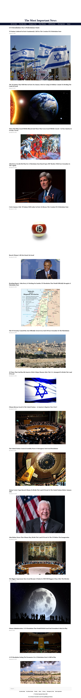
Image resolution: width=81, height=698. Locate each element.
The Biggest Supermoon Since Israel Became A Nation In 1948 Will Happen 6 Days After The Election (39, 579)
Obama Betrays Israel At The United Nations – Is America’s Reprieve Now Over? (33, 407)
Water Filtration (42, 23)
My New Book (14, 23)
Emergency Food (32, 23)
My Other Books (22, 23)
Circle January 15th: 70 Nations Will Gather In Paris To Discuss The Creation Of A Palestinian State (38, 207)
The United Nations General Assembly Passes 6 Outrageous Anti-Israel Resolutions (33, 448)
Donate (68, 23)
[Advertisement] (40, 10)
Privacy (44, 691)
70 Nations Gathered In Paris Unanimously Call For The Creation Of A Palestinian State (35, 31)
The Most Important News (41, 20)
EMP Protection (51, 23)
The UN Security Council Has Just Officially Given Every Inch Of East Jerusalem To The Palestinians (39, 330)
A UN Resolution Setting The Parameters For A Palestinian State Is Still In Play (32, 657)
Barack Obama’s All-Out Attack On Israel (21, 255)
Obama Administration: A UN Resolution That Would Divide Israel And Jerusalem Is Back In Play (38, 628)
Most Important (61, 23)
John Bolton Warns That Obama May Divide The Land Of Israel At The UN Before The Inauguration (39, 537)
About (40, 691)
